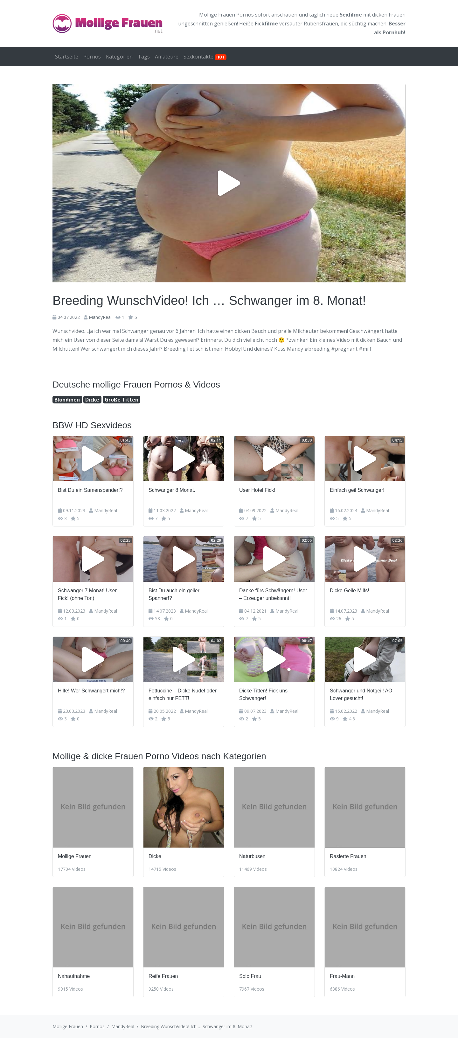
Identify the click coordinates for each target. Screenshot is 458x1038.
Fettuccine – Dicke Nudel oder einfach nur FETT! (183, 694)
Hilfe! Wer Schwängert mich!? (91, 690)
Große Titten (121, 399)
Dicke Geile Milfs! (349, 590)
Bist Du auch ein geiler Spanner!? (174, 594)
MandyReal (100, 317)
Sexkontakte (205, 56)
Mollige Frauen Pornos (226, 14)
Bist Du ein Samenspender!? (90, 490)
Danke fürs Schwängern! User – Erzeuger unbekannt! (273, 594)
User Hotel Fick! (257, 490)
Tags (144, 56)
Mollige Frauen (75, 856)
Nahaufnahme (74, 976)
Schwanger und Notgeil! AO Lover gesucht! (361, 694)
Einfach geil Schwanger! (357, 490)
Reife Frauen (163, 976)
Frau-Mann (342, 976)
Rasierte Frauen (348, 856)
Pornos (92, 56)
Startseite (66, 56)
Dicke (92, 399)
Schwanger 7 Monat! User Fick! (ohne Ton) (87, 594)
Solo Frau (250, 976)
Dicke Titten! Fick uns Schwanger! (263, 694)
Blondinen (67, 399)
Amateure (166, 56)
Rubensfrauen (321, 23)
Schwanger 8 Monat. (172, 490)
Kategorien (119, 56)
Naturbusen (252, 856)
